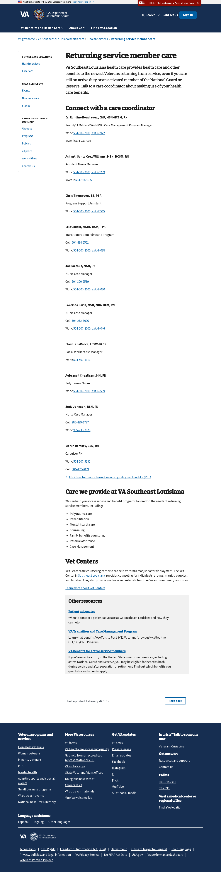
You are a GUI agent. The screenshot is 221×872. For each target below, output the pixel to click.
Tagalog (38, 822)
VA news (117, 743)
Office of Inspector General (149, 849)
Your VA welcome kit (78, 798)
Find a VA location (170, 807)
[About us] (39, 128)
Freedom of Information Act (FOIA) (83, 849)
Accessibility (28, 849)
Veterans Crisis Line (171, 746)
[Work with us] (39, 158)
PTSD (22, 766)
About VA (75, 28)
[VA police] (39, 151)
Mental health (27, 772)
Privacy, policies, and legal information (45, 855)
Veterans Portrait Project (36, 860)
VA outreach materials (79, 791)
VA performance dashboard (165, 855)
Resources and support (174, 761)
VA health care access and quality (87, 749)
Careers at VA (73, 785)
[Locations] (39, 71)
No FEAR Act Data (115, 855)
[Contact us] (39, 166)
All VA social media (124, 793)
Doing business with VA (80, 779)
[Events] (39, 90)
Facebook (118, 762)
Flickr (116, 780)
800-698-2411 (167, 782)
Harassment (119, 849)
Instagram (118, 768)
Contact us (170, 15)
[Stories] (39, 106)
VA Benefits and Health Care (40, 28)
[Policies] (39, 143)
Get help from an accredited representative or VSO (83, 757)
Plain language (181, 849)
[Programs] (39, 136)
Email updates (121, 755)
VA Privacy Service (87, 855)
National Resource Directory (37, 802)
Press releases (121, 749)
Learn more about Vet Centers (85, 588)
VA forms (71, 743)
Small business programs (34, 789)
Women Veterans (29, 753)
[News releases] (39, 98)
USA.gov (137, 855)
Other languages (59, 822)
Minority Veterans (30, 760)
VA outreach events (31, 796)
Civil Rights (48, 849)
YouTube (118, 787)
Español (23, 822)
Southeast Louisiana (91, 575)
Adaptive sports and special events (36, 780)
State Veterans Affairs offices (84, 773)
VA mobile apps (75, 766)
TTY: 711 (164, 788)
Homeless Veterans (31, 747)
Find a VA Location (104, 28)
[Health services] (39, 64)
